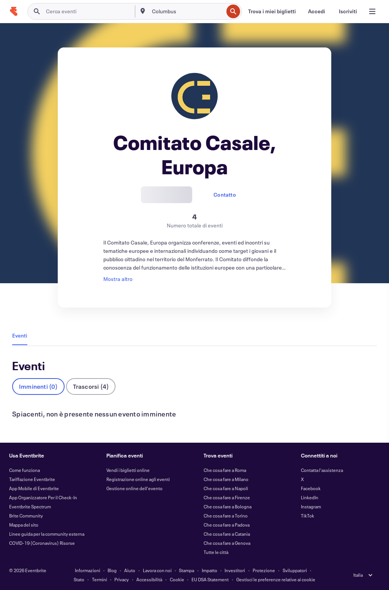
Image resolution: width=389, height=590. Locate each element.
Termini (99, 579)
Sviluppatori (295, 570)
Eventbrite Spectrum (30, 506)
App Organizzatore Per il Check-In (43, 497)
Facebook (311, 488)
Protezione (264, 570)
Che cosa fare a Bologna (227, 506)
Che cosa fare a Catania (227, 534)
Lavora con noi (157, 570)
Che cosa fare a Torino (226, 516)
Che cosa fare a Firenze (227, 497)
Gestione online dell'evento (134, 488)
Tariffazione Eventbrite (32, 479)
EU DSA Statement (210, 579)
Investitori (235, 570)
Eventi (19, 335)
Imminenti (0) (38, 386)
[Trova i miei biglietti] (272, 11)
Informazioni (87, 570)
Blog (112, 570)
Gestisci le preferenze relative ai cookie (275, 579)
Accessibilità (149, 579)
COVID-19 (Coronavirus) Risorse (42, 543)
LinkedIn (309, 497)
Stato (79, 579)
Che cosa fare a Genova (227, 543)
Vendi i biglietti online (128, 470)
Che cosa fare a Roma (225, 470)
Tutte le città (216, 552)
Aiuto (129, 570)
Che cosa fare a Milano (226, 479)
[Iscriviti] (348, 11)
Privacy (121, 579)
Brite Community (26, 516)
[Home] (13, 11)
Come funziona (24, 470)
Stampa (186, 570)
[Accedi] (316, 11)
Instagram (311, 506)
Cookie (177, 579)
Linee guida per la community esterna (46, 534)
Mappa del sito (23, 525)
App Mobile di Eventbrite (34, 488)
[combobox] (187, 11)
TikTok (307, 516)
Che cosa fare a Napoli (226, 488)
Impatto (209, 570)
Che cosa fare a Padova (227, 525)
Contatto (224, 194)
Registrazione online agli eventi (138, 479)
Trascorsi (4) (91, 386)
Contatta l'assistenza (322, 470)
